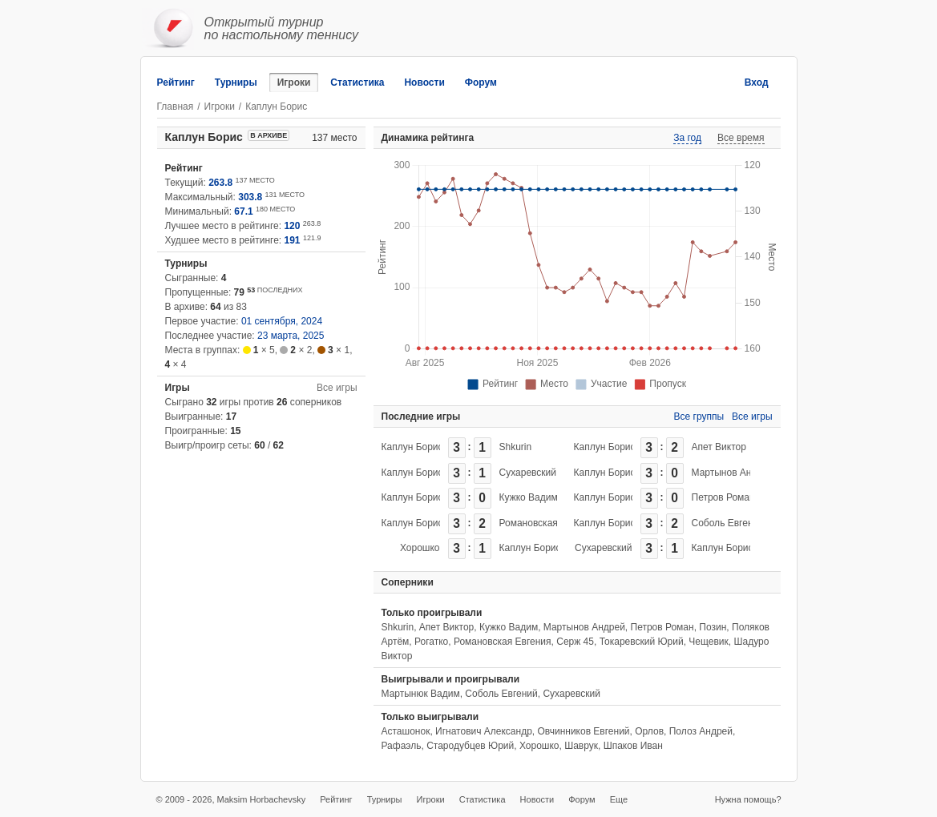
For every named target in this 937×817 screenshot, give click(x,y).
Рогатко (431, 641)
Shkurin (515, 447)
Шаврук (581, 745)
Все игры (337, 387)
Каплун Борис (412, 447)
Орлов (649, 731)
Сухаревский (527, 472)
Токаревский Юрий (642, 641)
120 (292, 225)
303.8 (250, 197)
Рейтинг (176, 82)
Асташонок (406, 731)
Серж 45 (575, 641)
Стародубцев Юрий (470, 745)
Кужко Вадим (528, 497)
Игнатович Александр (483, 731)
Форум (481, 82)
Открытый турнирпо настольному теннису (281, 28)
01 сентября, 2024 (281, 321)
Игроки (294, 82)
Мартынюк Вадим (421, 693)
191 (293, 240)
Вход (757, 82)
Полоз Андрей (701, 731)
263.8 (220, 182)
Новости (424, 82)
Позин (712, 627)
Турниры (236, 82)
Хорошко (420, 547)
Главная (175, 106)
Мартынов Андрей (732, 472)
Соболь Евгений (728, 523)
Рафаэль (402, 745)
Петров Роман (723, 497)
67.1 (243, 211)
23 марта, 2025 (290, 335)
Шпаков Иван (633, 745)
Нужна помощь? (748, 799)
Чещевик (708, 641)
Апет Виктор (719, 447)
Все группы (699, 416)
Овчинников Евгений (584, 731)
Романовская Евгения (548, 523)
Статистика (357, 82)
